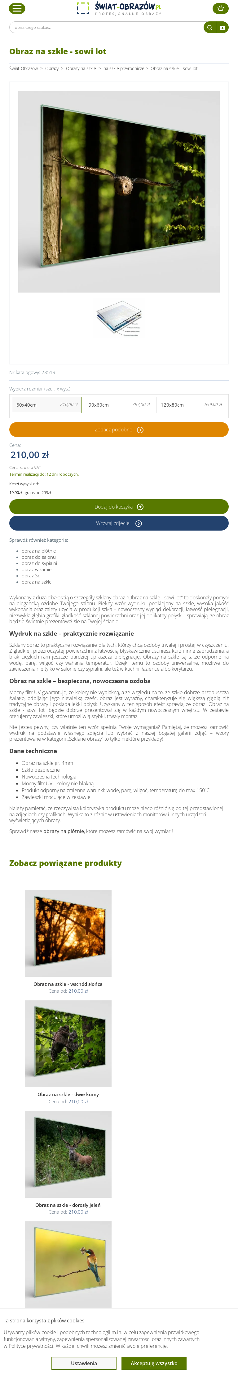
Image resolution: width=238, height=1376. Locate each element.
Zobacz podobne (113, 429)
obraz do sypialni (39, 563)
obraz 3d (31, 575)
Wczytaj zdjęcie (113, 523)
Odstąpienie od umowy (118, 1243)
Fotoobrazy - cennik (184, 1228)
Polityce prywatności (31, 1346)
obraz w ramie (36, 569)
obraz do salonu (39, 557)
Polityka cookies (111, 1235)
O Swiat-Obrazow (51, 1228)
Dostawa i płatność (53, 1235)
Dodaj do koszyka (119, 506)
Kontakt (42, 1250)
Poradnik (173, 1220)
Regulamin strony (112, 1220)
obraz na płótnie (39, 551)
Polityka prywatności (115, 1228)
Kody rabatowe (49, 1243)
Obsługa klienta (50, 1208)
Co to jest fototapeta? (186, 1235)
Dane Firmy (46, 1220)
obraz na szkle (36, 582)
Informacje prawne (115, 1208)
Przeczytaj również (184, 1208)
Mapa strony (177, 1243)
